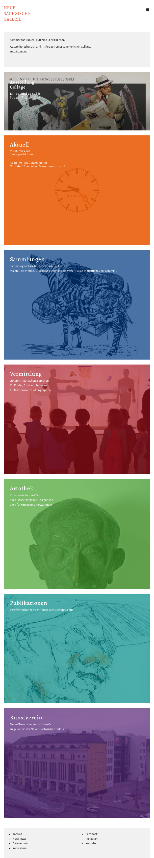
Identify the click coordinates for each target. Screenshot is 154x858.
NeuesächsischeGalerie (17, 13)
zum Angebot (18, 51)
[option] (77, 101)
